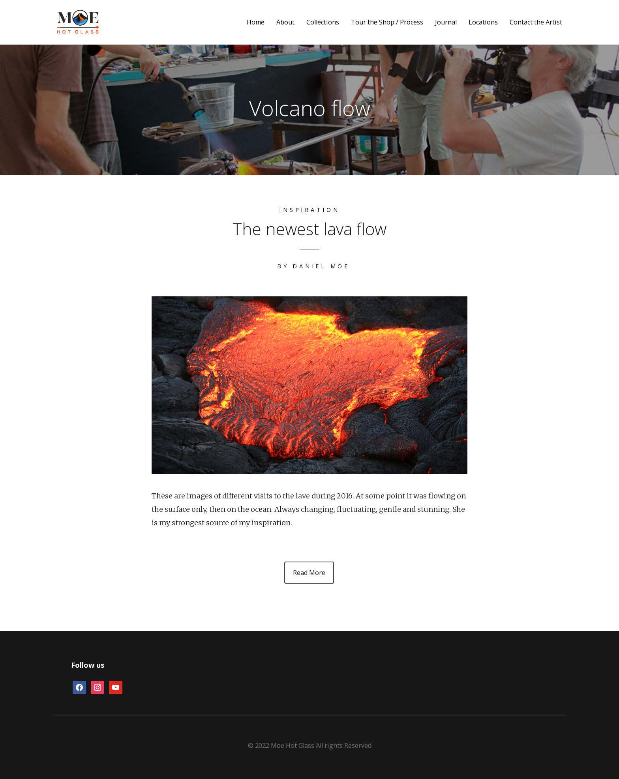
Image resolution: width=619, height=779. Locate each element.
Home (255, 22)
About (285, 22)
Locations (483, 22)
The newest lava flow (309, 228)
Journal (446, 22)
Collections (322, 22)
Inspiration (309, 209)
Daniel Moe (321, 266)
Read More (309, 572)
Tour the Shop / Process (387, 22)
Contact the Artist (536, 22)
